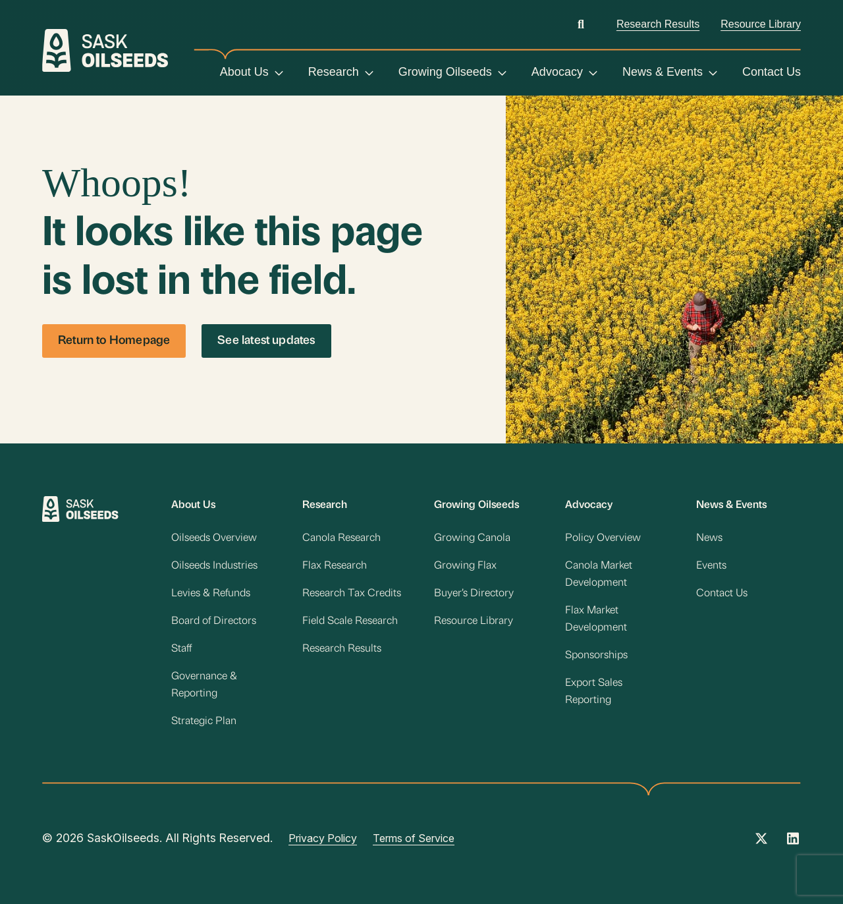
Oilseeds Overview (214, 538)
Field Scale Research (350, 621)
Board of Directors (213, 621)
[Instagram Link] (793, 842)
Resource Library (761, 24)
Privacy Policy (322, 838)
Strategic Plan (203, 721)
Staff (181, 649)
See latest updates (266, 341)
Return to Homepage (114, 341)
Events (711, 566)
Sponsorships (596, 655)
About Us (244, 71)
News (709, 538)
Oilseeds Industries (214, 566)
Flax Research (334, 566)
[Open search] (581, 24)
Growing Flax (465, 566)
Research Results (657, 24)
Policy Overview (603, 538)
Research (333, 71)
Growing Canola (472, 538)
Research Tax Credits (351, 593)
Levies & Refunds (210, 593)
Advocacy (557, 71)
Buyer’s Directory (474, 593)
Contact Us (771, 71)
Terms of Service (413, 838)
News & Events (662, 71)
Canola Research (341, 538)
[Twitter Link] (761, 842)
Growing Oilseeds (445, 71)
